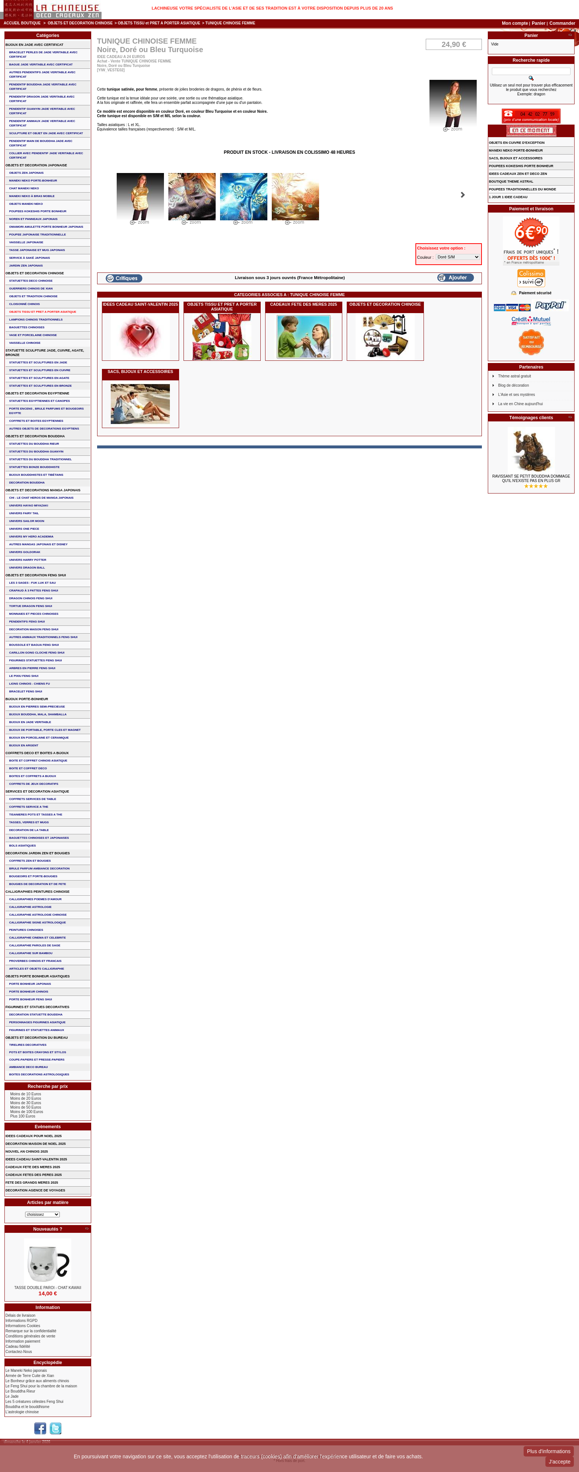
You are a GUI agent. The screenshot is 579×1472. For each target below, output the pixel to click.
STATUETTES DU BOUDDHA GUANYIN (36, 451)
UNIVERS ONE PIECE (24, 528)
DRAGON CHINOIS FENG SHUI (30, 598)
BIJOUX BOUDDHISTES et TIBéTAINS (36, 474)
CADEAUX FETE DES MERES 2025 (303, 304)
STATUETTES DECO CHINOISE (31, 280)
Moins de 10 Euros (25, 1094)
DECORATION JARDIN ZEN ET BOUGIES (38, 853)
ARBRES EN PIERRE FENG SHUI (32, 668)
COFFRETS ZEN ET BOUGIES (30, 860)
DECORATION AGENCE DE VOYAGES (35, 1190)
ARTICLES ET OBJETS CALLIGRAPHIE (36, 968)
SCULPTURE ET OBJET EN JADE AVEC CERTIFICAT (46, 133)
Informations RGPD (22, 1321)
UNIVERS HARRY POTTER (27, 560)
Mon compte (515, 23)
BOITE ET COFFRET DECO (28, 768)
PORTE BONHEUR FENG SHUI (30, 999)
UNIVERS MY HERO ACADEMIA (31, 536)
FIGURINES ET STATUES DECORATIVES (37, 1007)
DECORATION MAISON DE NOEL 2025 (36, 1144)
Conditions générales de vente (30, 1336)
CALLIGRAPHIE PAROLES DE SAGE (35, 945)
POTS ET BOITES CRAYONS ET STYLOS (37, 1052)
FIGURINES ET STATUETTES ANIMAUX (36, 1030)
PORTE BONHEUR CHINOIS (28, 991)
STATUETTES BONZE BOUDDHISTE (34, 467)
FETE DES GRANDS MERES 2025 (32, 1182)
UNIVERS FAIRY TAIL (24, 513)
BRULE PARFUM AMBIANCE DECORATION (39, 868)
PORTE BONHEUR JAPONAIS (30, 984)
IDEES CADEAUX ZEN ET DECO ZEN (518, 174)
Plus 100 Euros (22, 1116)
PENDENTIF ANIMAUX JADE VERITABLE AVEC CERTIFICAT (42, 123)
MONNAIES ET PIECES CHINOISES (33, 613)
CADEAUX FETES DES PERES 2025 (34, 1175)
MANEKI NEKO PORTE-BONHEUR (33, 180)
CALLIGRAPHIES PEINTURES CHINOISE (38, 891)
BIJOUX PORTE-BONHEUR (27, 699)
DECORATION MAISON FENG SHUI (33, 629)
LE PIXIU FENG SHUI (23, 676)
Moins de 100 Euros (26, 1112)
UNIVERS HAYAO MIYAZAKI (28, 505)
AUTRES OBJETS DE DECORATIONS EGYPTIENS (44, 428)
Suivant (463, 194)
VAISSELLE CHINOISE (25, 343)
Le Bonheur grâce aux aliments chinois (37, 1381)
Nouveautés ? (47, 1229)
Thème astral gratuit (514, 376)
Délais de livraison (20, 1315)
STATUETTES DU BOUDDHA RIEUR (34, 443)
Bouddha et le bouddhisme (27, 1407)
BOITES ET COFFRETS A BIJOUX (32, 776)
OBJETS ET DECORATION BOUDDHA (35, 436)
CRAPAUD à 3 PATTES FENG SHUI (33, 590)
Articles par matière (47, 1202)
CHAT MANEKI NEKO (24, 188)
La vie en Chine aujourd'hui (520, 404)
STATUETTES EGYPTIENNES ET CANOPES (39, 401)
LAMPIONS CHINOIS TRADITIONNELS (36, 319)
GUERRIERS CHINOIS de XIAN (31, 288)
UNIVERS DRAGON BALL (27, 567)
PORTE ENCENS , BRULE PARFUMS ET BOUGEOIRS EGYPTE (46, 411)
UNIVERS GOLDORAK (24, 552)
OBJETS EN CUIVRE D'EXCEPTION (517, 143)
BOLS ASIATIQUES (22, 845)
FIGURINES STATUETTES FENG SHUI (35, 660)
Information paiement (23, 1341)
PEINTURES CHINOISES (26, 930)
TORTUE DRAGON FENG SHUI (30, 606)
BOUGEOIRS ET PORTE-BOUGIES (33, 876)
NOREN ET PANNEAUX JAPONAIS (33, 219)
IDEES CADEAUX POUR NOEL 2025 (34, 1136)
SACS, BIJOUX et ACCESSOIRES (140, 371)
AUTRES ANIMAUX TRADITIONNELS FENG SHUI (43, 637)
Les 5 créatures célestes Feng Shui (35, 1402)
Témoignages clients (531, 417)
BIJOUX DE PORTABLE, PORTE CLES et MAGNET (45, 730)
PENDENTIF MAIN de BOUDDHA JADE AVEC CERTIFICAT (40, 143)
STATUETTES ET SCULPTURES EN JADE (38, 362)
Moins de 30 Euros (25, 1103)
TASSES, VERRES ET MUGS (29, 822)
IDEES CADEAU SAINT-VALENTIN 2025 (140, 304)
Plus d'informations (549, 1451)
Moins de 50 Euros (25, 1107)
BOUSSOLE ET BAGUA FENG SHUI (34, 645)
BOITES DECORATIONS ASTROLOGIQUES (39, 1074)
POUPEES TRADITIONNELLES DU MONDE (522, 189)
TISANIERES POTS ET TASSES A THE (35, 814)
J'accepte (560, 1462)
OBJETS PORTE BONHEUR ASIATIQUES (38, 976)
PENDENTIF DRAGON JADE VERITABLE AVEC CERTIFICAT (42, 99)
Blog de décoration (513, 385)
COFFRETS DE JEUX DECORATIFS (33, 784)
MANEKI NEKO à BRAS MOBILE (32, 196)
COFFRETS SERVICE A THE (28, 806)
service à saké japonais (29, 258)
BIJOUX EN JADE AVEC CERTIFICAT (35, 45)
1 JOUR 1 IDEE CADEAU (508, 197)
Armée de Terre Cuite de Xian (30, 1376)
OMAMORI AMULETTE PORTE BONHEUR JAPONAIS (46, 226)
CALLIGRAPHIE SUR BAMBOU (30, 953)
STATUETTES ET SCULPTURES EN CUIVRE (40, 370)
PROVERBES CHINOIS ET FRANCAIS (35, 961)
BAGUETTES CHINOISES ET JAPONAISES (39, 838)
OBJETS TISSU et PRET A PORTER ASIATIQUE (159, 23)
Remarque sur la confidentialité (31, 1331)
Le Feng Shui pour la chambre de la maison (41, 1386)
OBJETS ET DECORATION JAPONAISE (36, 165)
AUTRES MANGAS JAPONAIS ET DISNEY (38, 544)
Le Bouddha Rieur (20, 1391)
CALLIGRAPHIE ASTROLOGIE (30, 907)
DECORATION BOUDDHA (27, 482)
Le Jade (12, 1396)
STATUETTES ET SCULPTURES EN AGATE (39, 378)
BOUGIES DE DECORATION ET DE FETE (37, 884)
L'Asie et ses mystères (516, 395)
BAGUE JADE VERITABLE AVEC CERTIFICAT (41, 64)
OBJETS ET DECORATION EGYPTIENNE (37, 393)
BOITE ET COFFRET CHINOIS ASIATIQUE (38, 760)
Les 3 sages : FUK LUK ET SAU (32, 582)
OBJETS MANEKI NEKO (26, 204)
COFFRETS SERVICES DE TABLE (32, 799)
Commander (562, 23)
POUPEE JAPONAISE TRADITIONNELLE (37, 234)
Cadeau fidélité (18, 1346)
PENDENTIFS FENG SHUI (27, 621)
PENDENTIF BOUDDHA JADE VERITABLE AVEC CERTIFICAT (42, 87)
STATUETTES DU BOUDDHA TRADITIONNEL (40, 459)
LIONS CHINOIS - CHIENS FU (29, 683)
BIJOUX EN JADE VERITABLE (30, 722)
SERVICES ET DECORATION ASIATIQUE (37, 791)
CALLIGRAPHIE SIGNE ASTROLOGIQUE (37, 922)
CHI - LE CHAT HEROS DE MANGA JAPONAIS (41, 497)
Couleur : (426, 257)
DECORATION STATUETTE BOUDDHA (35, 1014)
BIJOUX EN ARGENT (23, 745)
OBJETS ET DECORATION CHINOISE (80, 23)
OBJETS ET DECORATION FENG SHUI (36, 575)
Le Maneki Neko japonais (26, 1370)
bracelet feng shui (25, 691)
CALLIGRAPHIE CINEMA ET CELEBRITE (37, 937)
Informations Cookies (23, 1326)
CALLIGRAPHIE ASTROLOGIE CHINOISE (38, 914)
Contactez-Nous (19, 1352)
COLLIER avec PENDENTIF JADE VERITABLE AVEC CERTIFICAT (46, 155)
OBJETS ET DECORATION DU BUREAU (37, 1037)
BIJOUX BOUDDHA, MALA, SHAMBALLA (38, 714)
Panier (539, 23)
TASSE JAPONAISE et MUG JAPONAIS (37, 250)
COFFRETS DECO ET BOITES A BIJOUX (37, 753)
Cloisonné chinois (24, 304)
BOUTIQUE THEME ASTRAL (511, 181)
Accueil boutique (22, 23)
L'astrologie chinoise (22, 1412)
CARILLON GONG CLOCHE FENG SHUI (37, 652)
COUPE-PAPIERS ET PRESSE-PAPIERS (37, 1059)
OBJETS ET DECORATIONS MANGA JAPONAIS (43, 490)
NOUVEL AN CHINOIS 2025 (27, 1151)
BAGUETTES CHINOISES (27, 327)
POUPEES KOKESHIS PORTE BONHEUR (37, 211)
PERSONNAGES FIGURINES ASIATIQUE (37, 1022)
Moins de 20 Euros (25, 1098)
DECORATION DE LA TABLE (29, 830)
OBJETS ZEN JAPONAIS (26, 172)
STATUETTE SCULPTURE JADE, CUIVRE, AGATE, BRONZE (45, 353)
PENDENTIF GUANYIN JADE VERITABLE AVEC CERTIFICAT (42, 111)
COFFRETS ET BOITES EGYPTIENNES (36, 421)
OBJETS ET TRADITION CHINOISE (33, 296)
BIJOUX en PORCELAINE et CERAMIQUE (39, 737)
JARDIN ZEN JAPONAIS (26, 265)
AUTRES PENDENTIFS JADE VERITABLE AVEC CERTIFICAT (42, 74)
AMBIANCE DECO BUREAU (28, 1067)
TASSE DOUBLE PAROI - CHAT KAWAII (47, 1288)
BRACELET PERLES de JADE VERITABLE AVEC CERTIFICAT (43, 54)
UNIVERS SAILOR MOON (26, 521)
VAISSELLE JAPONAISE (26, 242)
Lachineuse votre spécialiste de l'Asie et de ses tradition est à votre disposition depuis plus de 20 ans (272, 8)
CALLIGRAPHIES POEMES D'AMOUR (35, 899)
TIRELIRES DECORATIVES (28, 1045)
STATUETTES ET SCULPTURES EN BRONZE (40, 385)
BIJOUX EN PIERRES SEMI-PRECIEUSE (37, 706)
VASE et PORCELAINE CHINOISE (33, 335)
